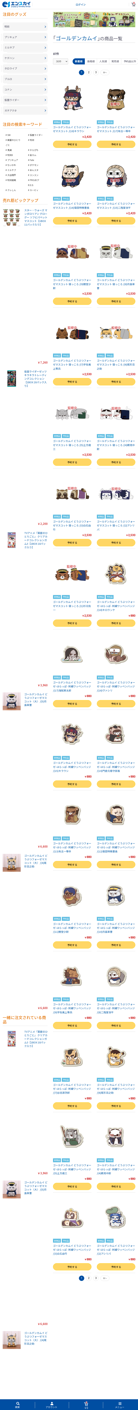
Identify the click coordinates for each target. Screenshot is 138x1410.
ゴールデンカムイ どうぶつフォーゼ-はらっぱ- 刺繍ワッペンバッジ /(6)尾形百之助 (116, 1089)
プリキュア (12, 160)
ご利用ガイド (61, 1389)
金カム (33, 155)
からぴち (34, 150)
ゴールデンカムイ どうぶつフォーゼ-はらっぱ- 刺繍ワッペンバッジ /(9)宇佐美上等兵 (72, 1008)
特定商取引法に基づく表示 (15, 1389)
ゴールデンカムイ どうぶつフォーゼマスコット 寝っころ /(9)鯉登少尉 (72, 284)
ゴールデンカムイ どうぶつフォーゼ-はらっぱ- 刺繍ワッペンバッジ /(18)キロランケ (116, 606)
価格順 (91, 61)
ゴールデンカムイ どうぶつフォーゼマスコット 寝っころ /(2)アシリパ (116, 525)
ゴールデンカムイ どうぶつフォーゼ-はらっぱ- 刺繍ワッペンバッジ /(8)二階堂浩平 (116, 1008)
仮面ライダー (36, 135)
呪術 (32, 140)
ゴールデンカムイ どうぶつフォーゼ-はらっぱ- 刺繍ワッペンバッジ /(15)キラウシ (72, 767)
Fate (32, 160)
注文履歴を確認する (110, 1389)
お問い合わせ (92, 1389)
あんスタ (34, 170)
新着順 (78, 61)
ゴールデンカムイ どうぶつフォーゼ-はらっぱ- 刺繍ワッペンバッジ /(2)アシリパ (116, 1250)
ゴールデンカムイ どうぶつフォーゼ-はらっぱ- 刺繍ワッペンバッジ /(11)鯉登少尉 (72, 928)
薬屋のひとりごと (13, 143)
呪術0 (10, 155)
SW (9, 135)
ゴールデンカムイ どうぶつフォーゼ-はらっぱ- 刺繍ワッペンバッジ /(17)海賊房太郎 (72, 686)
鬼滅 (9, 150)
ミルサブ (11, 170)
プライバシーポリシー (41, 1389)
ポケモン (34, 165)
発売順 (115, 61)
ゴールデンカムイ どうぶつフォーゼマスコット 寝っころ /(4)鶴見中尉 (116, 445)
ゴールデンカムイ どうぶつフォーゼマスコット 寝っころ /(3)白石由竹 (72, 525)
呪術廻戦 (11, 180)
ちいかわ (11, 165)
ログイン (81, 4)
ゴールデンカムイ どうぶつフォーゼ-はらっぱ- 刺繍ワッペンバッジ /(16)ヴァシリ (116, 686)
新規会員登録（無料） (69, 1393)
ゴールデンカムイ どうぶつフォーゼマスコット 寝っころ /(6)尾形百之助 (116, 364)
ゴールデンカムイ (76, 38)
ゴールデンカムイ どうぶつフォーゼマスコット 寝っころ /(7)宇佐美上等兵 (72, 364)
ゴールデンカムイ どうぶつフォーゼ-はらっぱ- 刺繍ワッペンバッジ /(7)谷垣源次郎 (72, 1089)
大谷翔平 (11, 175)
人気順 (103, 61)
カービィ (34, 190)
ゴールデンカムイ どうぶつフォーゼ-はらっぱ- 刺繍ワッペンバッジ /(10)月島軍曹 (116, 928)
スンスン (34, 175)
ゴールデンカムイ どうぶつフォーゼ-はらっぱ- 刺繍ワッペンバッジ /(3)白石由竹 (72, 1250)
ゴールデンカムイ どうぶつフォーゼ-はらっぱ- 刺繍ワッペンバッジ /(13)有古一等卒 (72, 847)
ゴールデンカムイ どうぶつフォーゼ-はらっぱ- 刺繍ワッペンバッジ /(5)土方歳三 (72, 1169)
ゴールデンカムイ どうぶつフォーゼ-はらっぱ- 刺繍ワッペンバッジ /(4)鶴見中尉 (116, 1169)
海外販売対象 (129, 1389)
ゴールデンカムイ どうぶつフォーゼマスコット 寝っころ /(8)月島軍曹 (116, 284)
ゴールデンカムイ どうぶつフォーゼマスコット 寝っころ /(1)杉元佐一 (72, 606)
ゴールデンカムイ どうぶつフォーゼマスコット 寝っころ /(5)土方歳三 (72, 445)
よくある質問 (76, 1389)
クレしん (11, 190)
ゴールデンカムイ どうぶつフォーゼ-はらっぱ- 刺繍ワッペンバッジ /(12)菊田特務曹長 (116, 847)
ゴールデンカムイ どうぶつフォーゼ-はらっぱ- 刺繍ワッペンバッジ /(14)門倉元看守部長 (116, 767)
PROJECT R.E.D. (33, 183)
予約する (72, 144)
